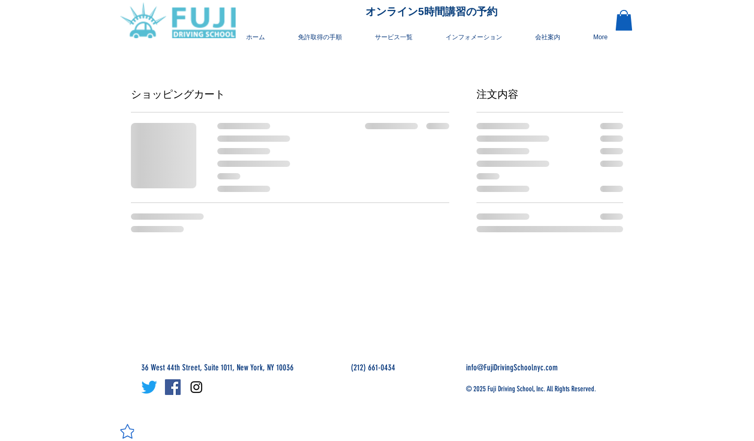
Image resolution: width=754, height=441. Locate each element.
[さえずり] (149, 387)
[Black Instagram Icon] (196, 387)
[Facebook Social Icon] (173, 387)
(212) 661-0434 (373, 367)
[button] (480, 37)
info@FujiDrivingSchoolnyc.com (512, 367)
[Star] (127, 431)
